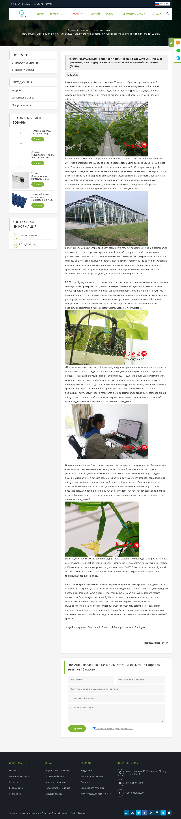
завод (111, 13)
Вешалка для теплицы (92, 787)
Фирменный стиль (54, 776)
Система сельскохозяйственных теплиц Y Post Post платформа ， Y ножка (42, 155)
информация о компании (58, 770)
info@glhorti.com (23, 4)
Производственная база (57, 787)
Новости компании (26, 62)
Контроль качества (55, 782)
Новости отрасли (101, 30)
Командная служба (19, 776)
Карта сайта (15, 793)
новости (78, 13)
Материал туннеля (21, 105)
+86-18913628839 (45, 4)
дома (40, 13)
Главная (72, 30)
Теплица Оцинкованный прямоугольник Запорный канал (40, 176)
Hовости (13, 782)
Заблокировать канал (23, 97)
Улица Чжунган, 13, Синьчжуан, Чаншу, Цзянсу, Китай (146, 773)
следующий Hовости (154, 642)
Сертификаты (16, 787)
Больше (38, 139)
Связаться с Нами (128, 763)
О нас (156, 13)
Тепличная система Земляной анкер (41, 132)
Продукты (57, 13)
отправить (77, 728)
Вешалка (85, 782)
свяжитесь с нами (134, 13)
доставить (14, 770)
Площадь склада (53, 793)
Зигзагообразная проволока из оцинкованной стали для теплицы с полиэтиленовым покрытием (42, 197)
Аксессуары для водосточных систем (100, 793)
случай (95, 13)
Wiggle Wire (18, 90)
